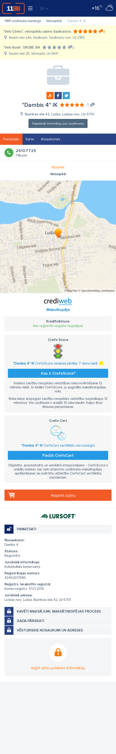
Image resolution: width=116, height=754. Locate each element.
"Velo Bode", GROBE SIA (21, 47)
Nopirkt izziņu (63, 495)
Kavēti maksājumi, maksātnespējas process (59, 611)
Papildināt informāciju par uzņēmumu (58, 123)
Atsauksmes (50, 139)
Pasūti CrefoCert (58, 455)
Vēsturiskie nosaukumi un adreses (50, 630)
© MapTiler (70, 290)
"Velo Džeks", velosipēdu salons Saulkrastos (37, 31)
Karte (30, 139)
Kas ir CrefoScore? (58, 373)
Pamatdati (11, 139)
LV (44, 8)
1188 (13, 8)
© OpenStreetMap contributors (96, 290)
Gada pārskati (30, 621)
